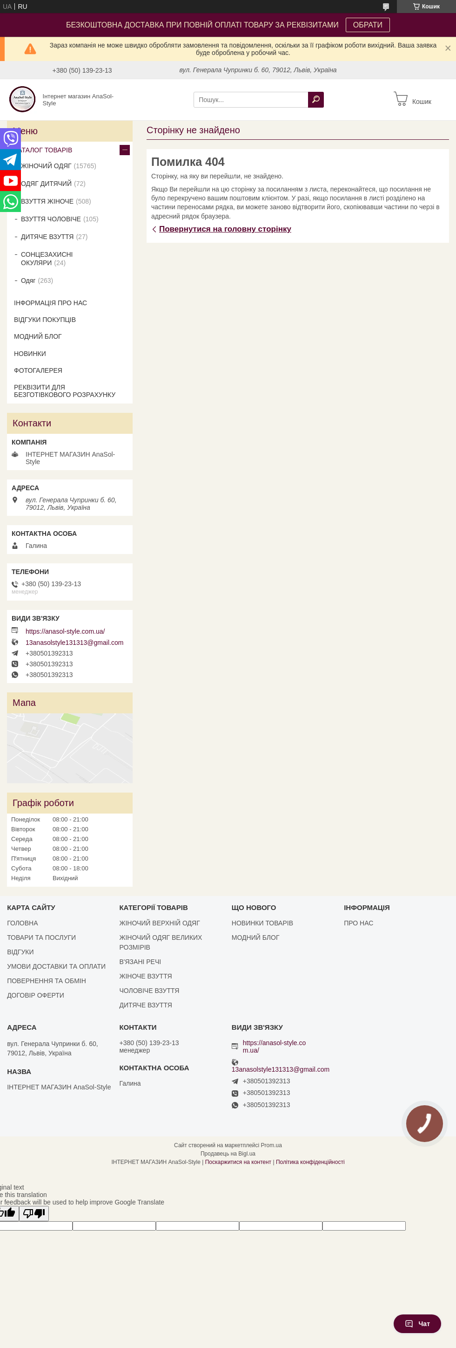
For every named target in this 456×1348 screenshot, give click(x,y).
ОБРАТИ (367, 25)
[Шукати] (316, 100)
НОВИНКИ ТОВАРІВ (262, 923)
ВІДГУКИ (20, 952)
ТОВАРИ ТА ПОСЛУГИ (41, 937)
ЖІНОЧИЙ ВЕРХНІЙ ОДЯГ (159, 923)
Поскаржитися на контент (238, 1162)
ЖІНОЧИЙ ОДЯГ (46, 166)
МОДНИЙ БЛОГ (38, 336)
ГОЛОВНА (22, 923)
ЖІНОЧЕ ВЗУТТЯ (145, 976)
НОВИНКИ (30, 353)
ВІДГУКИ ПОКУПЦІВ (45, 319)
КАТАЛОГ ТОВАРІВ (43, 150)
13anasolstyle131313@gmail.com (74, 642)
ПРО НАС (358, 923)
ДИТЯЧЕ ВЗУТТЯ (47, 236)
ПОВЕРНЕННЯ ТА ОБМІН (46, 981)
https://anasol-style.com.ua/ (65, 631)
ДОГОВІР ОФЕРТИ (35, 995)
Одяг (28, 280)
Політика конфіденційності (310, 1162)
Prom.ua (271, 1145)
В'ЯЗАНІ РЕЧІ (140, 961)
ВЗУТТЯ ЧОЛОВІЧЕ (51, 219)
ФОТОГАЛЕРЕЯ (38, 370)
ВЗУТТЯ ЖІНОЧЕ (47, 201)
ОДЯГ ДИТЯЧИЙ (46, 183)
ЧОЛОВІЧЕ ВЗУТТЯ (149, 990)
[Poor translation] (34, 1213)
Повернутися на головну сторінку (225, 229)
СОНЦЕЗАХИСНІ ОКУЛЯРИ (47, 259)
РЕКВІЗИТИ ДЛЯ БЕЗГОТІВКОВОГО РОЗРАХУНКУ (64, 390)
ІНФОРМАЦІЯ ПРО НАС (50, 303)
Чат (417, 1324)
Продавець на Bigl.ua (228, 1153)
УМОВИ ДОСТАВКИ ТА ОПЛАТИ (56, 966)
